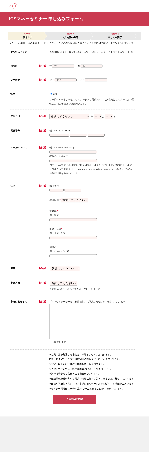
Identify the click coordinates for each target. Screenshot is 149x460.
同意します (60, 350)
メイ (84, 80)
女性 (55, 93)
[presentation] (92, 330)
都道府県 (55, 205)
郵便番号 (55, 189)
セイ (51, 80)
